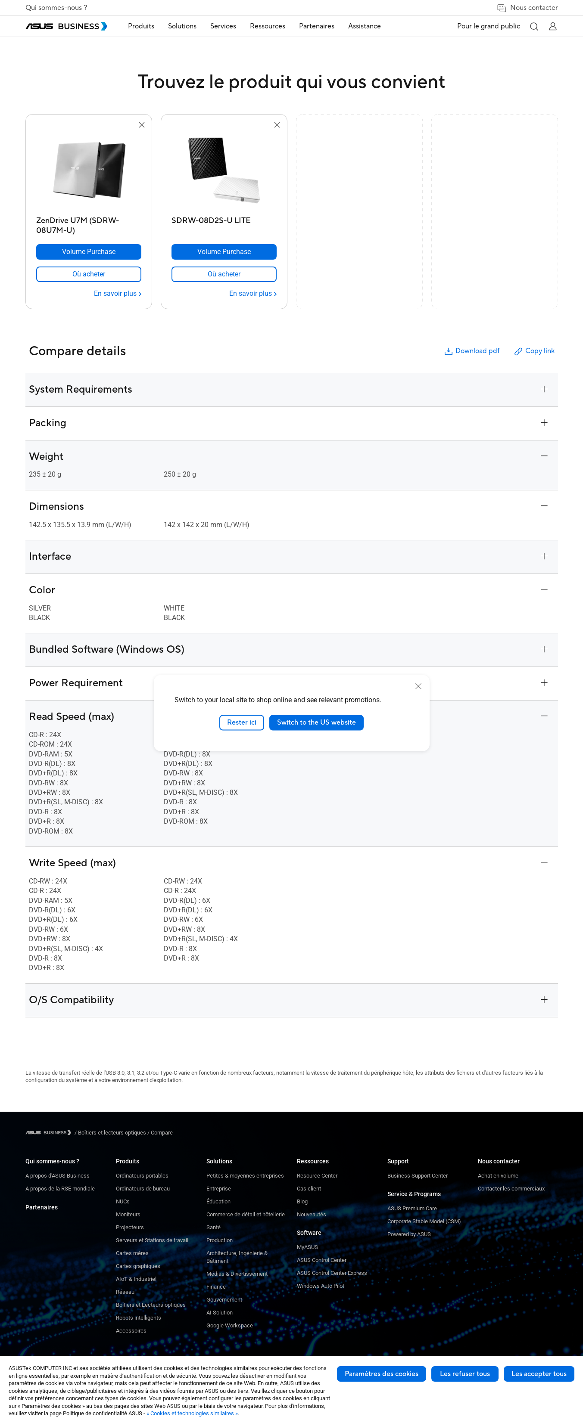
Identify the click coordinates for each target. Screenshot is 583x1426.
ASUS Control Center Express (332, 1273)
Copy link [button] (534, 351)
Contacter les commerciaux (511, 1188)
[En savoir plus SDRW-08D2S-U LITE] (253, 293)
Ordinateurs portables (142, 1175)
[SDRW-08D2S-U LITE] (224, 223)
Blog (302, 1201)
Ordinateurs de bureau (143, 1188)
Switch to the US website (316, 722)
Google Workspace (229, 1325)
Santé (213, 1227)
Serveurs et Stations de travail (152, 1240)
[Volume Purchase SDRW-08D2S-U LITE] (224, 252)
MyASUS (307, 1247)
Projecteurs (130, 1227)
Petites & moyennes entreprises (245, 1175)
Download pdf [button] (471, 351)
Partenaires (41, 1207)
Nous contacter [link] (527, 8)
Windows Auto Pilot (320, 1286)
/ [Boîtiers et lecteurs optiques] (110, 1132)
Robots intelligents (138, 1317)
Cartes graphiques (138, 1266)
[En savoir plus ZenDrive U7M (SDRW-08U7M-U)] (117, 293)
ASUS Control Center (321, 1260)
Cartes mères (132, 1253)
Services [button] (223, 26)
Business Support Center (417, 1175)
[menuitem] (141, 26)
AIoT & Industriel (136, 1279)
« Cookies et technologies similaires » (192, 1413)
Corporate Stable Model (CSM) (424, 1221)
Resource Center (317, 1175)
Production (219, 1240)
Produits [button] (141, 26)
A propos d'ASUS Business (57, 1175)
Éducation (218, 1201)
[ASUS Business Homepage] (66, 26)
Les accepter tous (539, 1374)
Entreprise (218, 1188)
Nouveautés (311, 1214)
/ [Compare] (159, 1132)
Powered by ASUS (409, 1234)
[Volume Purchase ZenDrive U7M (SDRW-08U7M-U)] (88, 252)
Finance (216, 1286)
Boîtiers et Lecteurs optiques (151, 1305)
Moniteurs (128, 1214)
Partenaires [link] (316, 26)
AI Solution (219, 1312)
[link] (88, 274)
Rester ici (241, 722)
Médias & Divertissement (237, 1274)
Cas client (309, 1188)
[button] (534, 26)
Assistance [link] (364, 26)
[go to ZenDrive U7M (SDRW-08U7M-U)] (88, 171)
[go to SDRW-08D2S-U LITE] (224, 171)
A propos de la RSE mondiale (60, 1188)
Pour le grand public (488, 26)
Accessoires (131, 1330)
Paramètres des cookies (381, 1374)
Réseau (125, 1292)
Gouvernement (224, 1299)
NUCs (123, 1201)
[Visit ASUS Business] (50, 1132)
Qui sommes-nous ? (56, 7)
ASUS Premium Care (412, 1208)
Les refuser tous (465, 1374)
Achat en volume (498, 1175)
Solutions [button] (182, 26)
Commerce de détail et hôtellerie (245, 1214)
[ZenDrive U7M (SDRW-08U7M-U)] (88, 223)
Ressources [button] (267, 26)
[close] (418, 686)
